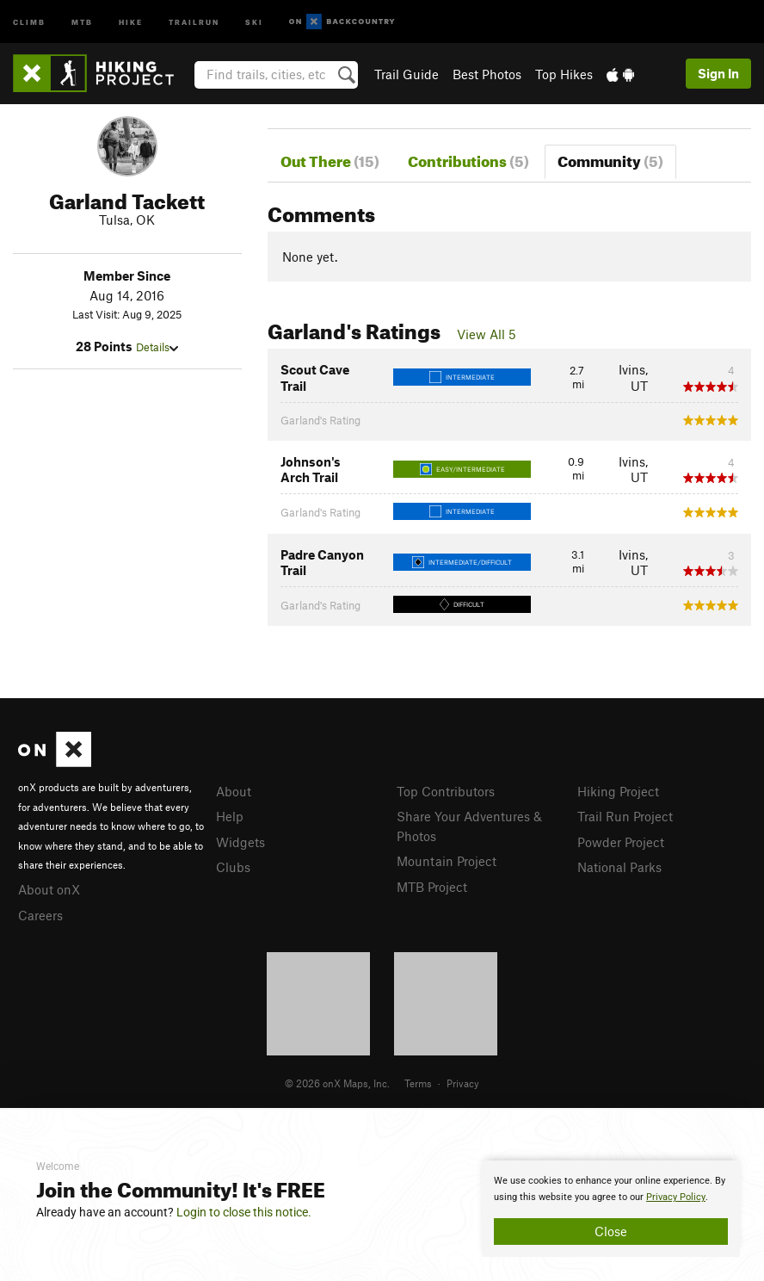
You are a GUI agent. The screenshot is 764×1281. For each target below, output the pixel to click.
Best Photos (487, 74)
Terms (418, 1083)
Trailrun (194, 21)
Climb (29, 21)
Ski (254, 21)
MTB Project (432, 886)
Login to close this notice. (243, 1212)
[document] (611, 1209)
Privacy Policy (675, 1197)
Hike (131, 21)
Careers (40, 915)
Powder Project (620, 842)
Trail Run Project (625, 816)
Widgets (240, 842)
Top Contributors (446, 791)
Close (611, 1231)
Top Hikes (564, 74)
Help (229, 816)
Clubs (233, 867)
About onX (49, 889)
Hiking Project (618, 791)
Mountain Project (446, 861)
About (233, 791)
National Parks (619, 867)
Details (157, 347)
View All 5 (486, 334)
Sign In (718, 73)
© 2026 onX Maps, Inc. (337, 1083)
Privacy (463, 1083)
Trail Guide (406, 74)
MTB (82, 21)
